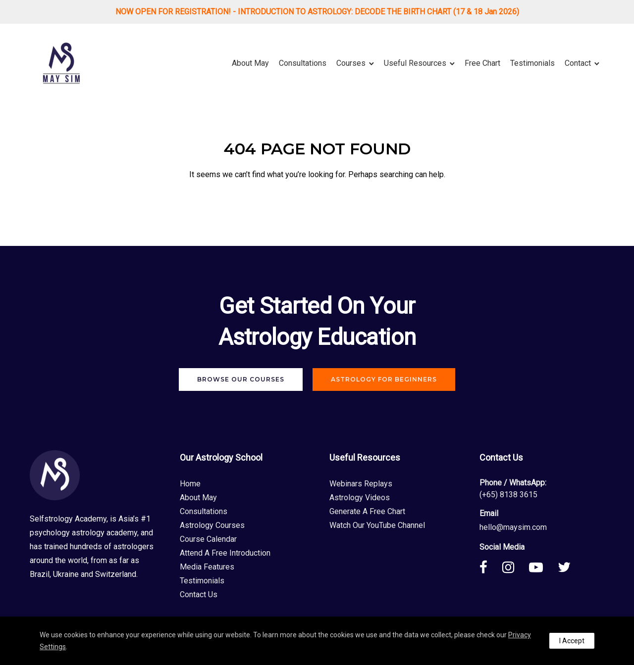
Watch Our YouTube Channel (377, 525)
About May (250, 63)
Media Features (207, 566)
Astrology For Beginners (384, 379)
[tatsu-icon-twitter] (564, 567)
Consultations (302, 63)
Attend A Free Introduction (225, 553)
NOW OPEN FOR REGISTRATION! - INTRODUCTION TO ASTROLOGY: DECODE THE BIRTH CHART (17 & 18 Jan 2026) (317, 11)
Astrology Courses (212, 525)
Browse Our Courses (240, 379)
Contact (578, 63)
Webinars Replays (360, 483)
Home (190, 483)
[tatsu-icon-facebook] (487, 567)
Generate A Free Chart (367, 511)
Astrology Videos (359, 497)
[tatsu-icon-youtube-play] (539, 567)
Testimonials (532, 63)
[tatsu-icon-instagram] (512, 567)
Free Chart (482, 63)
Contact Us (198, 594)
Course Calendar (208, 539)
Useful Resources (415, 63)
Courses (351, 63)
